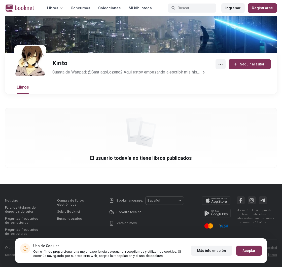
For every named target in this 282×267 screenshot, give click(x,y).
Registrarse (262, 8)
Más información (211, 251)
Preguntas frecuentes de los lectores (21, 220)
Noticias (11, 200)
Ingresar (233, 8)
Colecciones (109, 8)
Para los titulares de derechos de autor (20, 209)
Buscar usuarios (69, 218)
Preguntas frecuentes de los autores (21, 232)
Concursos (80, 8)
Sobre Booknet (68, 211)
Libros (23, 87)
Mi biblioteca (140, 8)
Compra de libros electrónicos (70, 202)
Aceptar (249, 251)
